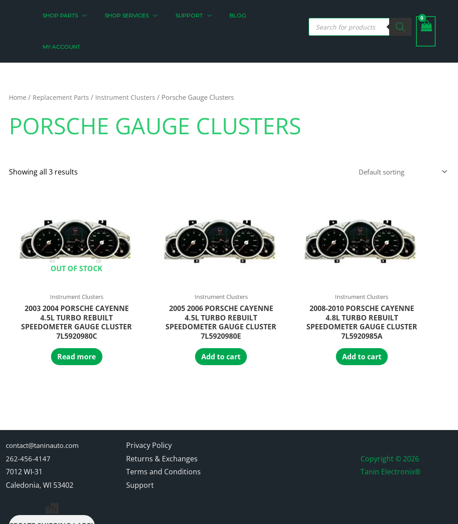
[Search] (400, 11)
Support (140, 450)
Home (18, 65)
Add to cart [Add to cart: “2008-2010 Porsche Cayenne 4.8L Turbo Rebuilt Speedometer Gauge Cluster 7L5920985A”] (229, 319)
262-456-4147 (28, 423)
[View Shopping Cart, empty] (426, 15)
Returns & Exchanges (162, 423)
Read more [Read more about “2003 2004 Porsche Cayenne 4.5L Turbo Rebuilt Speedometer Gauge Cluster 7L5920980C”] (49, 319)
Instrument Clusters (128, 65)
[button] (99, 15)
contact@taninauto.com (46, 409)
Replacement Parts (62, 65)
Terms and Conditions (163, 436)
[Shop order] (397, 140)
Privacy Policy (149, 409)
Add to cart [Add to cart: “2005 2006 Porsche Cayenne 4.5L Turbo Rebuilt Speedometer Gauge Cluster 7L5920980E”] (139, 319)
